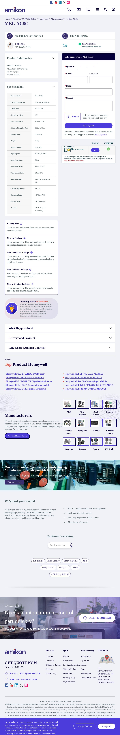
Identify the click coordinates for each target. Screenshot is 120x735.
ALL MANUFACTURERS (24, 19)
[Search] (76, 556)
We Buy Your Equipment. (86, 669)
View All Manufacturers (17, 441)
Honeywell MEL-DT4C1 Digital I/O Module (26, 389)
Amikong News (86, 684)
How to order (68, 671)
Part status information (71, 676)
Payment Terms (69, 692)
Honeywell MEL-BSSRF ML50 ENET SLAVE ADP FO (89, 385)
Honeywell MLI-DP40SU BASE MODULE (84, 374)
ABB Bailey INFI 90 (60, 585)
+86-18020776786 (29, 690)
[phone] (88, 91)
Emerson (108, 416)
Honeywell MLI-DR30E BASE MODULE (25, 377)
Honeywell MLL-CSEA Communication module (28, 385)
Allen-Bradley (77, 416)
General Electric (61, 438)
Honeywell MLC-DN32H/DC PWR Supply (25, 374)
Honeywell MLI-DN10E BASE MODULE (83, 377)
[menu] (97, 9)
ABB (61, 416)
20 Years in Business (53, 676)
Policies (66, 667)
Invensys (93, 437)
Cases (83, 680)
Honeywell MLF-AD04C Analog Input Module (86, 381)
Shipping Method (69, 680)
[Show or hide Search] (105, 9)
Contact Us (50, 671)
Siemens (93, 460)
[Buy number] (87, 66)
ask (95, 150)
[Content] (88, 106)
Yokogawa (61, 460)
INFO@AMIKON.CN (30, 684)
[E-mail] (76, 79)
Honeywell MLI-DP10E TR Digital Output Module (29, 381)
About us (49, 680)
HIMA (75, 578)
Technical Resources (88, 688)
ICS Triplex (109, 460)
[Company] (101, 79)
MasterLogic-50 (58, 19)
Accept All (106, 726)
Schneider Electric (109, 438)
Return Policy (68, 684)
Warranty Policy (69, 688)
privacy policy (101, 134)
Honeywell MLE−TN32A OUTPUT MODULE (85, 389)
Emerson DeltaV (71, 571)
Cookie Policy (51, 684)
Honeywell (43, 19)
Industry (84, 676)
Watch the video (14, 493)
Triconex (77, 460)
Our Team (49, 667)
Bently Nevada (93, 416)
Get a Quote (88, 125)
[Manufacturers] (113, 9)
